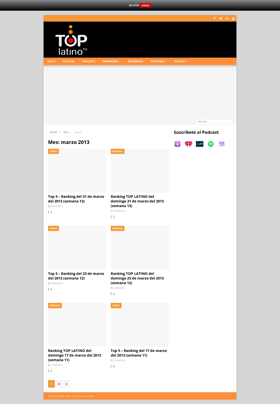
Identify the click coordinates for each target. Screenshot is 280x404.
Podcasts (88, 61)
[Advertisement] (140, 92)
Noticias (69, 61)
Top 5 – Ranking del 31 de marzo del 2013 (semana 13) (76, 199)
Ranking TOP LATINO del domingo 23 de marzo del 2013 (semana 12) (137, 278)
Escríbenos (135, 61)
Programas (110, 61)
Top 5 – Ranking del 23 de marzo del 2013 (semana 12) (76, 276)
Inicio (51, 61)
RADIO (145, 5)
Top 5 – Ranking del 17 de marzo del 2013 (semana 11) (139, 353)
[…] (50, 211)
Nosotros (157, 61)
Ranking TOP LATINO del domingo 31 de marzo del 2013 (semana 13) (137, 201)
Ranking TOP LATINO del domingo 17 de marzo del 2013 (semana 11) (74, 355)
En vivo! (179, 61)
